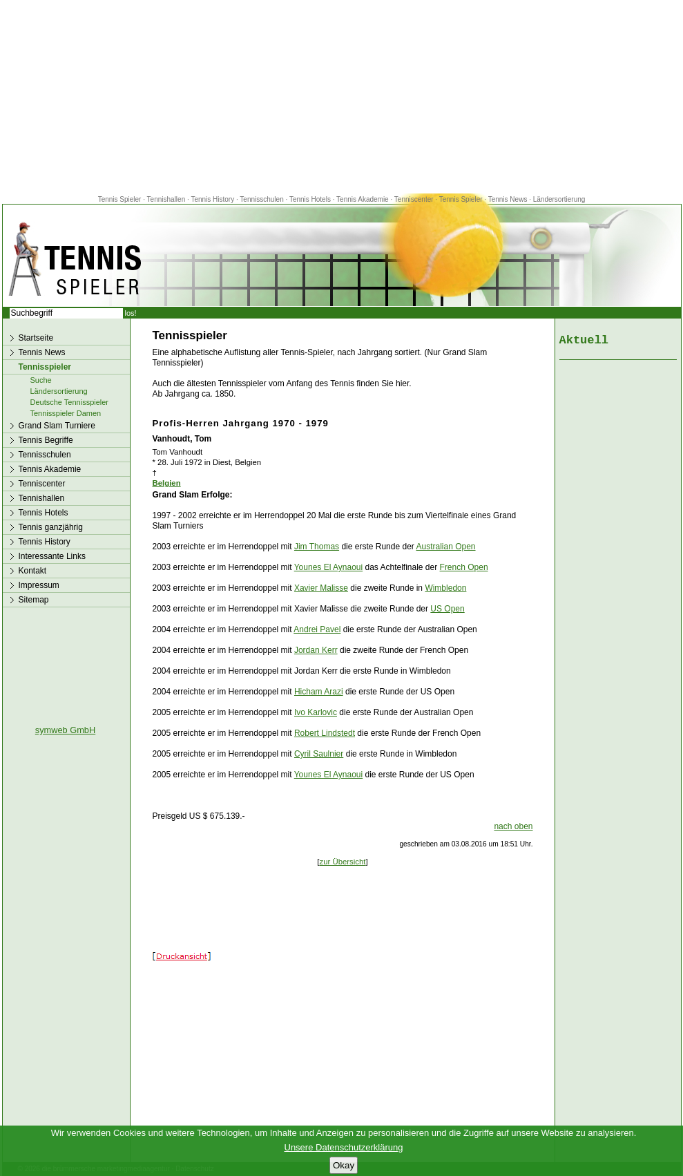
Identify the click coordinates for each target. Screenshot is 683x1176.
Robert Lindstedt (324, 733)
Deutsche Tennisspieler (69, 402)
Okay (343, 1165)
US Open (447, 609)
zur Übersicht (342, 861)
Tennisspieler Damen (66, 413)
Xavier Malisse (321, 588)
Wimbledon (445, 588)
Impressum (39, 585)
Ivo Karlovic (315, 712)
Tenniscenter (414, 199)
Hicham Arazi (318, 691)
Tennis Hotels (311, 199)
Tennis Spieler (120, 199)
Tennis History (212, 199)
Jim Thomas (316, 546)
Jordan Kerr (316, 650)
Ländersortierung (559, 199)
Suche (41, 380)
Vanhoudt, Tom (182, 439)
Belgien (167, 483)
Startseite (36, 338)
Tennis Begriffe (46, 440)
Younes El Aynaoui (328, 567)
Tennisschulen (261, 199)
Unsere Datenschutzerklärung (344, 1147)
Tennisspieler (45, 367)
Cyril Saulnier (318, 754)
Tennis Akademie (363, 199)
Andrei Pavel (317, 629)
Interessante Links (52, 556)
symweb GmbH (65, 730)
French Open (464, 567)
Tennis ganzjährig (51, 527)
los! (131, 313)
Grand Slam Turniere (57, 425)
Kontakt (33, 571)
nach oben (513, 826)
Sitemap (34, 600)
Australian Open (445, 546)
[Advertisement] (342, 96)
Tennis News (508, 199)
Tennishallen (167, 199)
